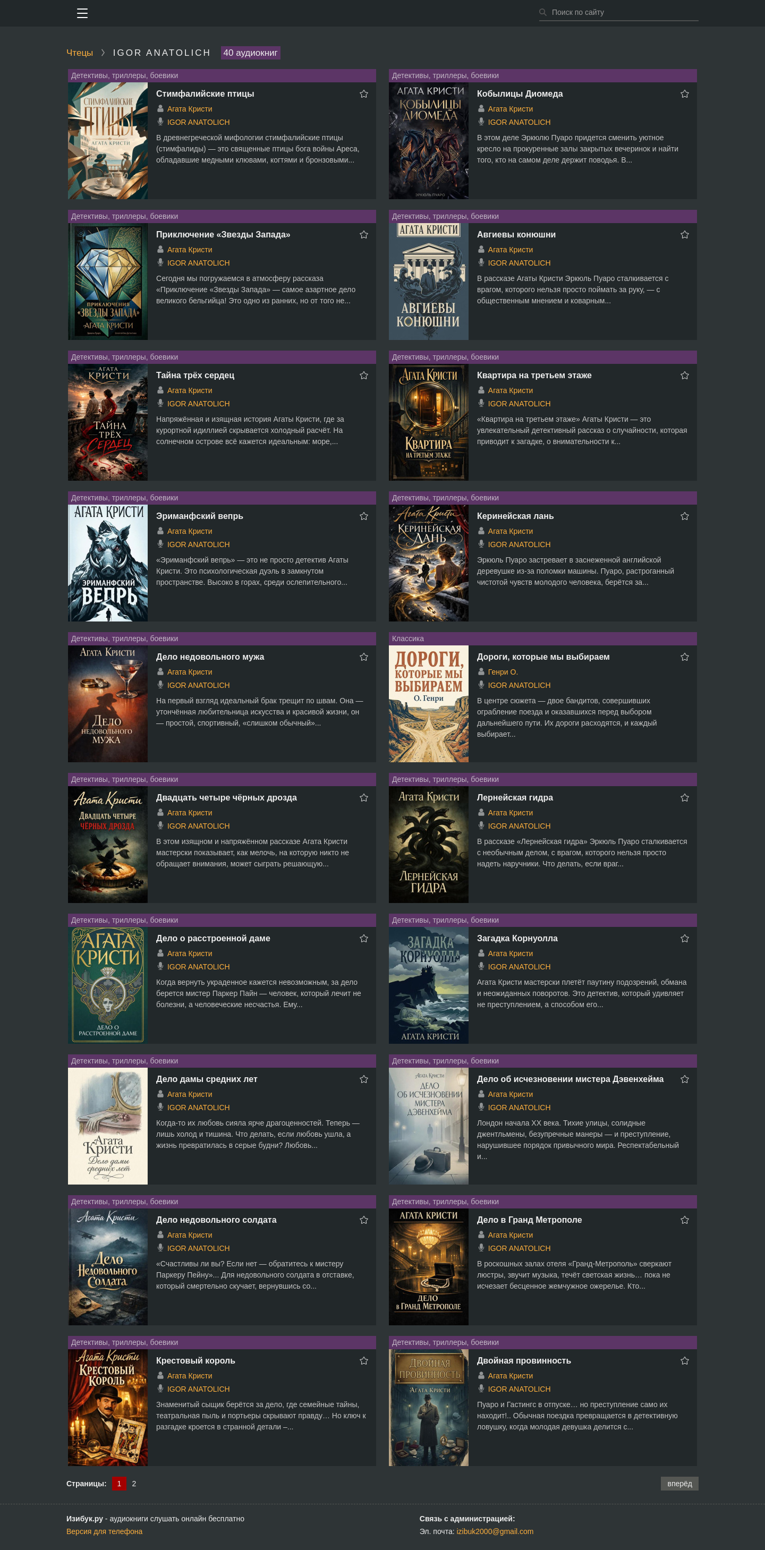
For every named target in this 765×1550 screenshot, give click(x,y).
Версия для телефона (104, 1531)
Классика (408, 638)
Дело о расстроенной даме (213, 938)
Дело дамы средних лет (207, 1079)
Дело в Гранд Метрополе (529, 1219)
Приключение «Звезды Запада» (223, 234)
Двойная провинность (524, 1360)
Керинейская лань (515, 516)
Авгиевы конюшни (516, 234)
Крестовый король (195, 1360)
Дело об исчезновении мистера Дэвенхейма (570, 1079)
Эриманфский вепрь (199, 516)
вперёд (679, 1483)
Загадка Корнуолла (517, 938)
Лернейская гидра (515, 797)
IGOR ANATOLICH (198, 122)
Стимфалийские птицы (205, 93)
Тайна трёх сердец (195, 375)
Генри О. (503, 672)
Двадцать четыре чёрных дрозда (226, 797)
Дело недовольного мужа (210, 656)
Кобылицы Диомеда (520, 93)
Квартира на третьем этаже (534, 375)
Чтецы (79, 53)
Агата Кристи (189, 109)
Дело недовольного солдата (216, 1219)
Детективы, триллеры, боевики (124, 75)
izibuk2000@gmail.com (495, 1531)
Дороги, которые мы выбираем (543, 656)
